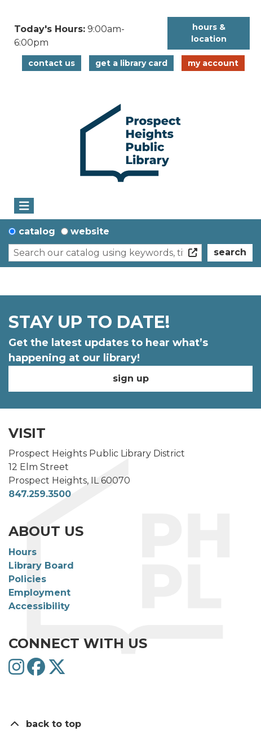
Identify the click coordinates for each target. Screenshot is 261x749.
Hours (22, 552)
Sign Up (131, 378)
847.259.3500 (39, 494)
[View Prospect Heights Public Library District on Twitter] (57, 670)
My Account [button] (213, 63)
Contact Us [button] (51, 63)
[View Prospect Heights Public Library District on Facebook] (37, 670)
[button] (85, 36)
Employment (39, 592)
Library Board (41, 565)
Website (89, 231)
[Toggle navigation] (24, 206)
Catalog (37, 231)
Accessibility (39, 606)
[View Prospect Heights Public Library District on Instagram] (17, 670)
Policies (27, 579)
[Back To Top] (130, 724)
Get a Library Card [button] (131, 63)
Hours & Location (209, 33)
